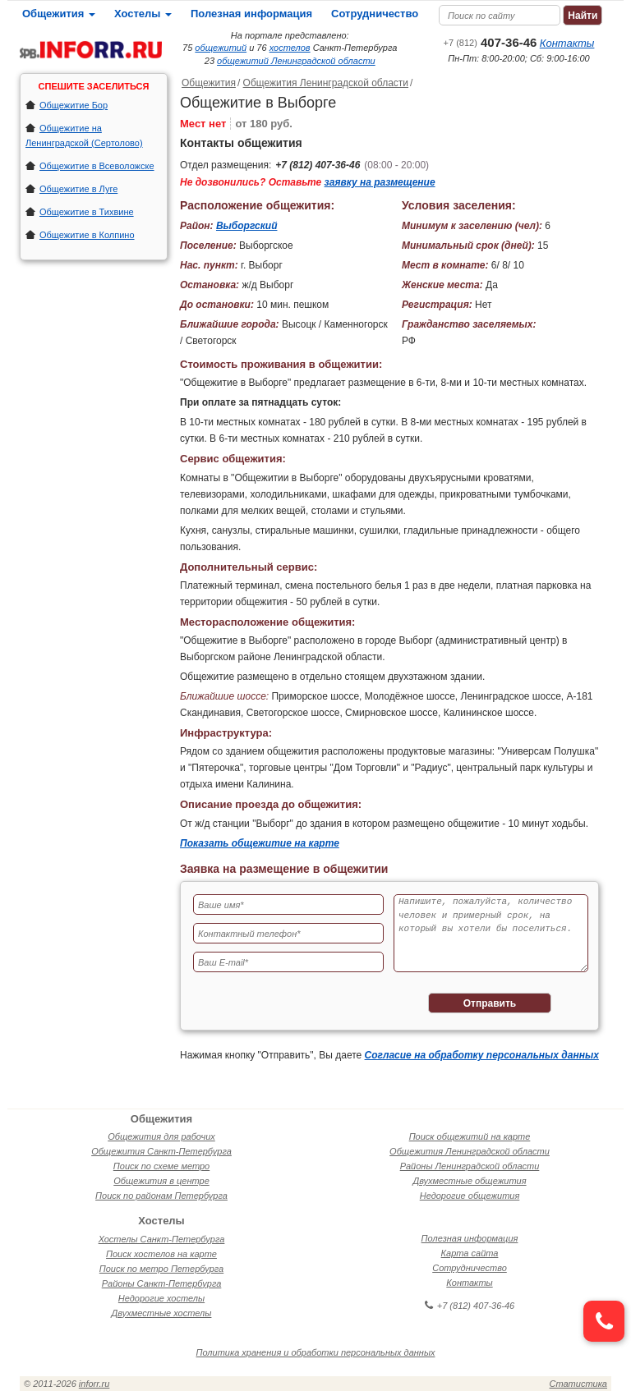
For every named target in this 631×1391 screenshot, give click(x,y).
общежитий (220, 48)
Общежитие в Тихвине (86, 212)
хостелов (290, 48)
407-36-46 (490, 42)
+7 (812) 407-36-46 (317, 165)
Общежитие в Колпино (87, 235)
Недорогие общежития (470, 1195)
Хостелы (143, 13)
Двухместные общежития (469, 1181)
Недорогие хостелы (161, 1298)
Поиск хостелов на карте (161, 1254)
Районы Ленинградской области (470, 1166)
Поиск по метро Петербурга (161, 1269)
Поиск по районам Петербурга (161, 1195)
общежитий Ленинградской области (296, 61)
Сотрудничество (374, 13)
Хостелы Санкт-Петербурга (162, 1239)
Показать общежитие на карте (259, 843)
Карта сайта (470, 1253)
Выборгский (247, 226)
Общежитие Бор (73, 105)
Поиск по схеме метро (161, 1166)
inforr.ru (94, 1384)
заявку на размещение (380, 182)
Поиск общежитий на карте (470, 1136)
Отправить (489, 1003)
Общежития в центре (161, 1181)
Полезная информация (251, 13)
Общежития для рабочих (161, 1136)
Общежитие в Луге (78, 189)
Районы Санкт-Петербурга (162, 1283)
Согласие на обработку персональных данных (482, 1055)
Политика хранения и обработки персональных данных (315, 1352)
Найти (582, 15)
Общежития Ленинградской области (325, 83)
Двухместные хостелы (162, 1313)
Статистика (578, 1384)
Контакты (567, 43)
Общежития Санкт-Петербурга (161, 1151)
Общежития (58, 13)
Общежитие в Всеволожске (96, 166)
